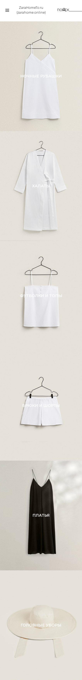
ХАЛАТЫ (41, 186)
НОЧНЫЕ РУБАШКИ (41, 76)
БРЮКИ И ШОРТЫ (41, 405)
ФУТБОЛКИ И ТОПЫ (41, 295)
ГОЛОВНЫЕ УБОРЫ (41, 625)
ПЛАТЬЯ (41, 515)
